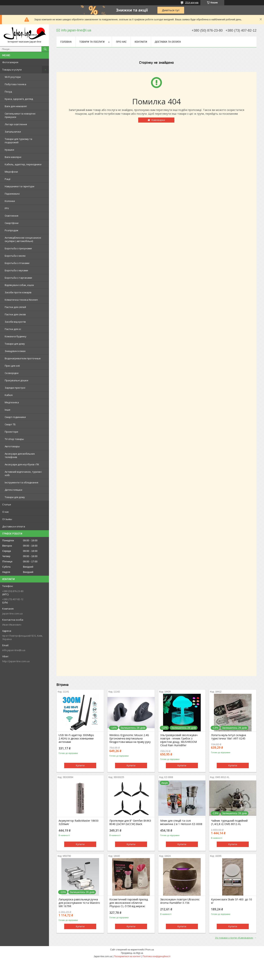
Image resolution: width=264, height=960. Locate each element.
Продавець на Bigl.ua (132, 953)
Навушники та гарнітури (19, 186)
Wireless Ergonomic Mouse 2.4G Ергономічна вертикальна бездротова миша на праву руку (130, 738)
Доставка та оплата (168, 41)
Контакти (141, 41)
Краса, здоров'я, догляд (19, 99)
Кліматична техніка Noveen (21, 299)
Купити (80, 765)
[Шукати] (45, 49)
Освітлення (11, 215)
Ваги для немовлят (16, 106)
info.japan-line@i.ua (13, 650)
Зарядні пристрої (15, 387)
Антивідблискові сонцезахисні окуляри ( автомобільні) (23, 239)
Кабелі (9, 395)
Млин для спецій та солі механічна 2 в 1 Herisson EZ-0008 (181, 822)
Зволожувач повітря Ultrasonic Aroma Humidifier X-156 (180, 901)
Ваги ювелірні (13, 157)
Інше (7, 409)
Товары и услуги (12, 69)
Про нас (121, 41)
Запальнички (13, 131)
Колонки (10, 201)
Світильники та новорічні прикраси (20, 115)
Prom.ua (149, 949)
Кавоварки (158, 120)
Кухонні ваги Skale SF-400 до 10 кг (231, 901)
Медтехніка (12, 402)
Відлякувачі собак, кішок (19, 285)
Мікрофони (11, 171)
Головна (66, 41)
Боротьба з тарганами (18, 277)
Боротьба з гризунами (18, 248)
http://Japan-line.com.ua (16, 661)
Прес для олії (12, 365)
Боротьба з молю (15, 255)
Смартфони (11, 223)
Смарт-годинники (15, 417)
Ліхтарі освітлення (16, 124)
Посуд (8, 91)
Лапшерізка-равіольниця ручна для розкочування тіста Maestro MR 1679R (79, 903)
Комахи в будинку (15, 336)
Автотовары (12, 446)
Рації (7, 179)
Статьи (6, 504)
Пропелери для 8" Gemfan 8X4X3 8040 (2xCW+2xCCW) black (130, 822)
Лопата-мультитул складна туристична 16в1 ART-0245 (228, 736)
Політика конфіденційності (156, 956)
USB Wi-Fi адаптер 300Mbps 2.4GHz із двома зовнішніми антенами (76, 738)
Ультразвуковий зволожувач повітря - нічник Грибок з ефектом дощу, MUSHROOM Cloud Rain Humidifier (179, 740)
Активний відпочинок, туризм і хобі (23, 473)
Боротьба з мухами (16, 270)
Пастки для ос (13, 329)
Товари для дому (15, 343)
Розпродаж (11, 230)
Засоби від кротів (15, 321)
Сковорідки (11, 373)
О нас (5, 511)
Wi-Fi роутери (13, 77)
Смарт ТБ (10, 424)
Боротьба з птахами (17, 263)
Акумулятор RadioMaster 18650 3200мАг (78, 822)
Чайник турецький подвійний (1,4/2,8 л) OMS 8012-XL (229, 822)
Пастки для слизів (15, 314)
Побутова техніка (15, 84)
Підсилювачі (12, 193)
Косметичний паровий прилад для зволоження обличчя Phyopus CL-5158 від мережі (128, 903)
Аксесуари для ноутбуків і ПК (22, 464)
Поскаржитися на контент (127, 956)
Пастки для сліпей (15, 307)
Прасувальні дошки (16, 380)
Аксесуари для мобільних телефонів (20, 455)
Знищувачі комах (15, 351)
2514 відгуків (191, 2)
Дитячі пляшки (13, 489)
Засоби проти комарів (18, 292)
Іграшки (9, 149)
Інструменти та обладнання (21, 482)
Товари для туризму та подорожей (18, 140)
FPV (7, 208)
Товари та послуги (92, 41)
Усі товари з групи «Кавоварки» (234, 937)
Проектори (11, 431)
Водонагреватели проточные (23, 358)
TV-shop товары (14, 439)
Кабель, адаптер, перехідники (23, 164)
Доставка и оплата (13, 526)
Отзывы (7, 519)
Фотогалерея (10, 62)
